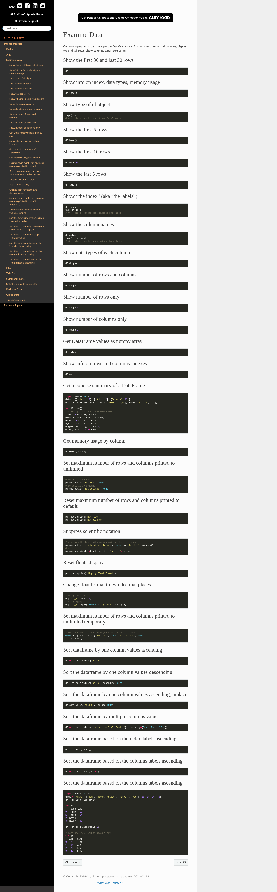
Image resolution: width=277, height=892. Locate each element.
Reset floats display (19, 185)
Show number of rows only (22, 123)
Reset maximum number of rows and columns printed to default (25, 173)
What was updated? (110, 883)
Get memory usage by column (24, 158)
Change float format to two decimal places (23, 191)
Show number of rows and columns (22, 116)
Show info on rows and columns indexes (25, 143)
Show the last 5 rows (19, 94)
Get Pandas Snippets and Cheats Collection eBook (125, 18)
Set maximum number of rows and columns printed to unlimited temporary (26, 201)
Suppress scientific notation (23, 180)
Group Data (12, 294)
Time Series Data (15, 300)
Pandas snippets (12, 44)
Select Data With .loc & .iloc (21, 284)
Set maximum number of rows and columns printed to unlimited (26, 164)
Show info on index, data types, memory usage (25, 72)
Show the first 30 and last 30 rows (26, 65)
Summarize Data (15, 278)
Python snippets (13, 305)
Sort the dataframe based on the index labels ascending (25, 245)
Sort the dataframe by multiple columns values (24, 236)
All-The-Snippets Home (28, 14)
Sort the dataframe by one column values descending (26, 219)
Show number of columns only (24, 128)
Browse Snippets (28, 21)
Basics (9, 49)
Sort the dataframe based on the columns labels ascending (25, 253)
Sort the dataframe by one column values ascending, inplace (26, 228)
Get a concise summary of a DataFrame (23, 151)
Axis (8, 54)
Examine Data (13, 60)
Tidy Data (11, 273)
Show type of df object (20, 78)
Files (8, 268)
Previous (72, 862)
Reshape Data (14, 289)
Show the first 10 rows (20, 89)
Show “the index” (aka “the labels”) (26, 99)
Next (181, 862)
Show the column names (21, 104)
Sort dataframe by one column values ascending (24, 211)
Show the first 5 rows (20, 84)
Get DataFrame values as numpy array (25, 134)
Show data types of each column (25, 109)
